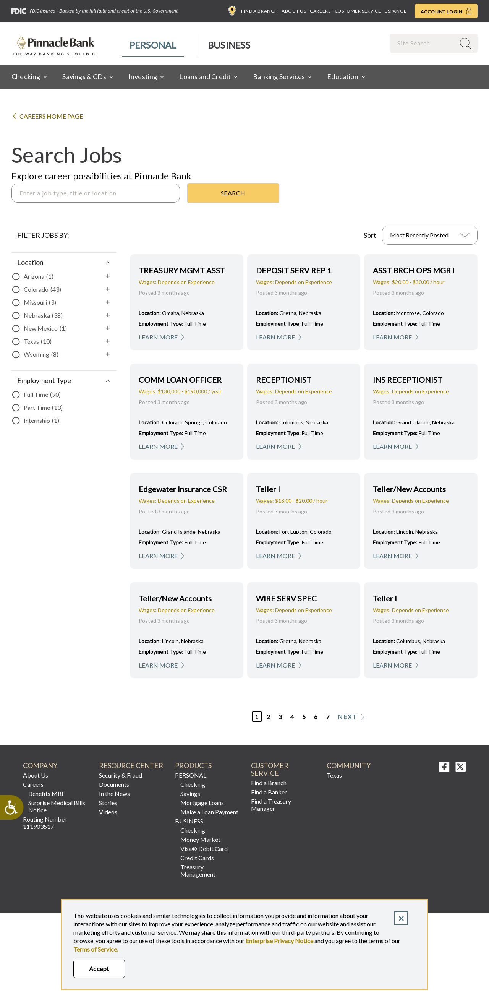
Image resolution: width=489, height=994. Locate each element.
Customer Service (358, 11)
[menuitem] (153, 45)
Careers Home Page (51, 116)
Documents (114, 784)
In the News (114, 793)
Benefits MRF (46, 793)
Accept (99, 968)
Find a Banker (269, 792)
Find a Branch (253, 11)
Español (395, 11)
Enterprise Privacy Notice (279, 940)
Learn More (158, 337)
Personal (153, 44)
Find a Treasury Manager (271, 804)
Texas (334, 775)
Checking (192, 784)
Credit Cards (197, 857)
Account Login (446, 11)
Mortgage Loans (202, 802)
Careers (320, 11)
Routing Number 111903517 (45, 822)
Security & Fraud (120, 775)
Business (229, 44)
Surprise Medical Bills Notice (56, 806)
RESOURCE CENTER (131, 766)
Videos (108, 811)
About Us (294, 11)
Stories (108, 802)
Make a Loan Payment (209, 811)
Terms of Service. (95, 949)
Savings (190, 793)
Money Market (200, 839)
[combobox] (423, 43)
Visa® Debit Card (204, 848)
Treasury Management (197, 870)
